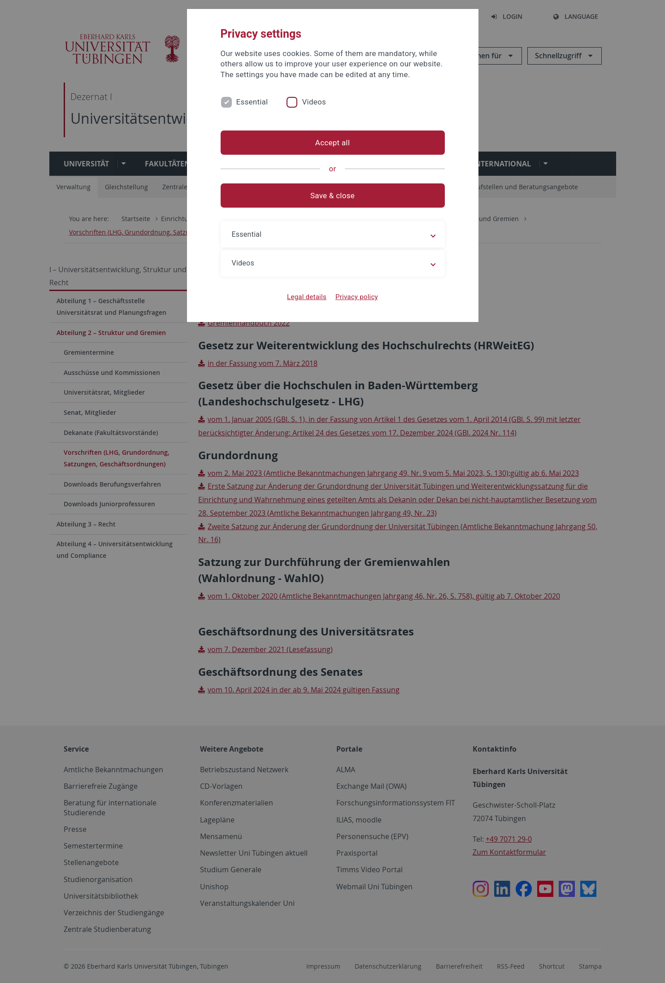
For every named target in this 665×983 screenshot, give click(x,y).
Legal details (306, 297)
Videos (314, 101)
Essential (252, 101)
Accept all (332, 142)
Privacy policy (356, 297)
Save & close (332, 195)
